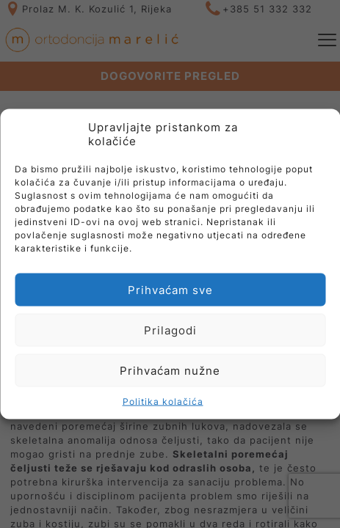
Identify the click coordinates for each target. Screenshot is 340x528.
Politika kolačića (163, 401)
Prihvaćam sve (170, 289)
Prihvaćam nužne (170, 370)
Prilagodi (170, 330)
